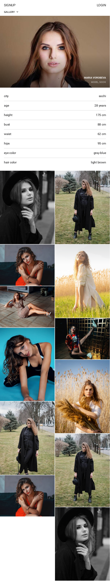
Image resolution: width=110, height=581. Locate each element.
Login (101, 5)
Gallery (11, 12)
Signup (9, 5)
